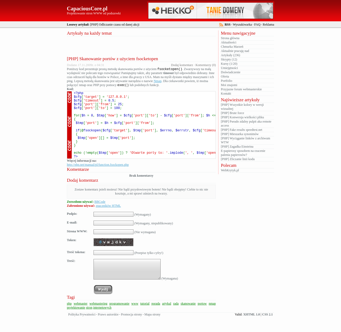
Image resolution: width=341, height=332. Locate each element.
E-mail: (72, 238)
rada (176, 319)
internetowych (102, 323)
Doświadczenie (230, 72)
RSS (227, 24)
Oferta (225, 76)
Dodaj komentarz (182, 65)
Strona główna (230, 38)
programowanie (119, 319)
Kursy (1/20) (229, 64)
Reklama (268, 24)
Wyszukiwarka (242, 24)
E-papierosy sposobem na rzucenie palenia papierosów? (243, 153)
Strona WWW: (77, 247)
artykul (166, 319)
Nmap (157, 81)
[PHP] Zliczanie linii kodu (238, 159)
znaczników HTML (108, 221)
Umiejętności (229, 68)
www (134, 319)
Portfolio (226, 81)
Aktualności (228, 42)
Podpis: (72, 229)
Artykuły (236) (230, 55)
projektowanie (76, 323)
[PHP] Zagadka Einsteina (237, 146)
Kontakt (226, 93)
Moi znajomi (229, 85)
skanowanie (188, 319)
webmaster (80, 319)
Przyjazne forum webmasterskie (241, 89)
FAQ (257, 24)
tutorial (144, 319)
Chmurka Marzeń (232, 46)
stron (89, 323)
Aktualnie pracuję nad (235, 51)
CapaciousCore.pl (87, 8)
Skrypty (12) (229, 59)
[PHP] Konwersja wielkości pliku (242, 117)
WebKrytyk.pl (230, 170)
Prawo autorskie (108, 330)
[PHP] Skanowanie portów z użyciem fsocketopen (112, 58)
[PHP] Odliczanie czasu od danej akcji (114, 24)
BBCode (99, 217)
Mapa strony (152, 330)
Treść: (71, 276)
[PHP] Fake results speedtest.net (241, 130)
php (69, 319)
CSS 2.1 (267, 330)
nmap (212, 319)
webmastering (98, 319)
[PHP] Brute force (232, 113)
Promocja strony (131, 330)
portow (202, 319)
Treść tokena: (76, 267)
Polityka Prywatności (81, 330)
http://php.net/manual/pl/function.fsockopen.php (98, 180)
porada (156, 319)
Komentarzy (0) (206, 65)
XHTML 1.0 (251, 330)
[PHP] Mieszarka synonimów (240, 134)
